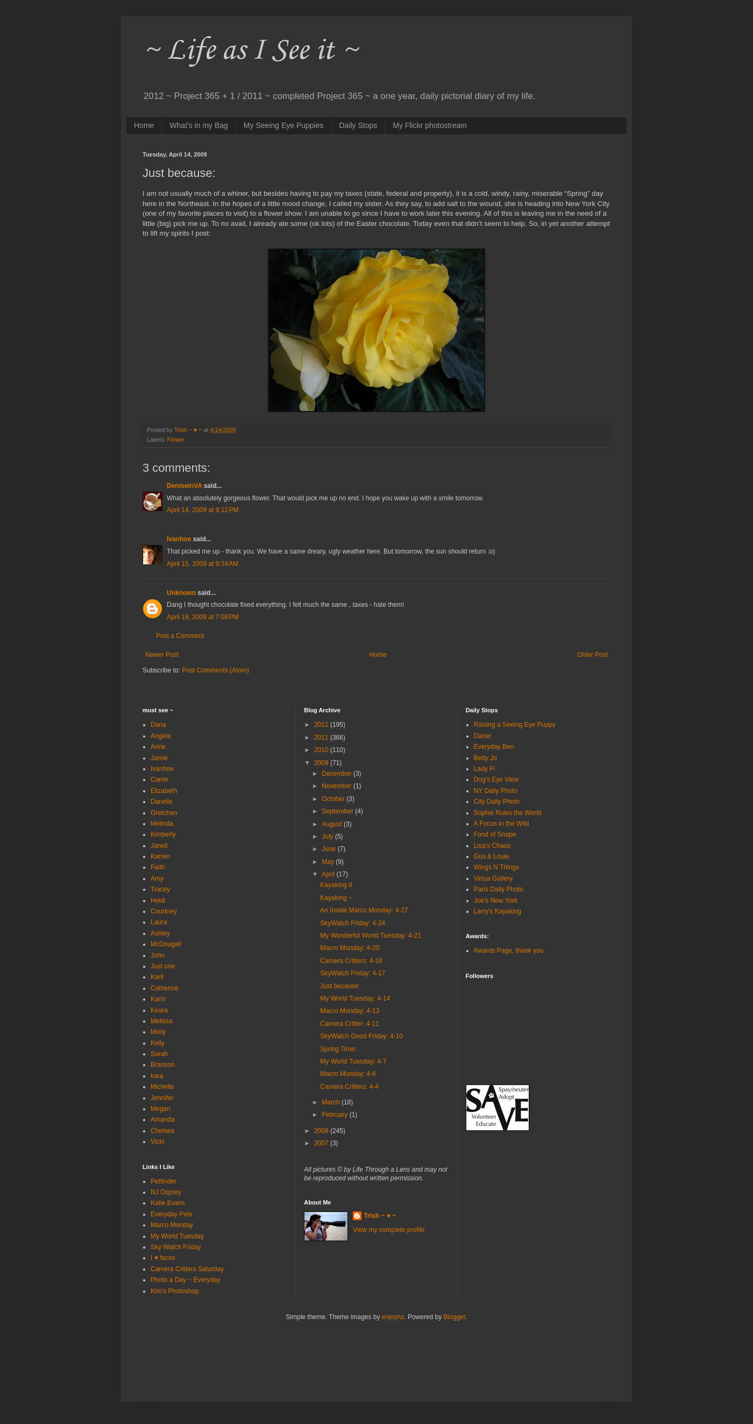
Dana (158, 724)
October (334, 799)
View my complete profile (388, 1230)
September (338, 811)
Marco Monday (172, 1225)
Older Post (592, 654)
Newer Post (162, 654)
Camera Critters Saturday (187, 1269)
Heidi (158, 900)
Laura (159, 922)
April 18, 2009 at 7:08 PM (203, 617)
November (337, 786)
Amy (157, 878)
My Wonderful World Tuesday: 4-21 (370, 935)
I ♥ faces (163, 1258)
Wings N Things (496, 867)
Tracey (160, 889)
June (329, 849)
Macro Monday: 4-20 (349, 948)
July (328, 836)
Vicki (157, 1141)
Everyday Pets (171, 1214)
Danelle (162, 801)
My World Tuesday (177, 1236)
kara (157, 1076)
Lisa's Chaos (492, 845)
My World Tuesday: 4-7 (353, 1061)
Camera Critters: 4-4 (349, 1086)
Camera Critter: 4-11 (349, 1024)
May (329, 862)
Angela (161, 736)
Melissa (162, 1021)
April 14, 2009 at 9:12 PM (203, 510)
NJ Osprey (166, 1192)
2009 (322, 763)
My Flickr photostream (430, 125)
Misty (158, 1032)
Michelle (162, 1086)
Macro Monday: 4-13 (349, 1011)
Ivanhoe (179, 539)
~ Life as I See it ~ (250, 50)
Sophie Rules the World (508, 813)
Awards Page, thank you (509, 950)
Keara (159, 1010)
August (333, 824)
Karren (160, 856)
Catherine (165, 988)
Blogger (455, 1317)
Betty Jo (485, 758)
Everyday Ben (494, 746)
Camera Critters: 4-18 (351, 961)
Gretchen (164, 813)
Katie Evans (168, 1203)
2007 (322, 1143)
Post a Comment (180, 636)
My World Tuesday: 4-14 (355, 998)
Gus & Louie (491, 856)
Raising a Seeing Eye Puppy (515, 724)
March (332, 1102)
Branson (163, 1064)
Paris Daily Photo (498, 889)
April (329, 874)
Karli (157, 977)
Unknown (181, 593)
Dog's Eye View (496, 779)
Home (144, 125)
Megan (161, 1109)
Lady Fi (484, 769)
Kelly (158, 1043)
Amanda (163, 1119)
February (335, 1114)
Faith (158, 867)
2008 (322, 1131)
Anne (158, 746)
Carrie (159, 779)
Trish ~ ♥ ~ (380, 1216)
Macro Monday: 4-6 (347, 1074)
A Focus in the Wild (501, 823)
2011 (322, 737)
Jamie (159, 758)
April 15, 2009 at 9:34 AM (202, 564)
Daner (483, 736)
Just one (163, 966)
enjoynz (393, 1317)
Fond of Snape (495, 834)
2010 (322, 750)
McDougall (166, 944)
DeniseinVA (184, 486)
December (337, 773)
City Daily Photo (497, 801)
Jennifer (162, 1098)
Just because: (340, 986)
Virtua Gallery (493, 878)
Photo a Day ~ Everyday (186, 1280)
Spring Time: (338, 1049)
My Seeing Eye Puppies (284, 125)
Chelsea (162, 1131)
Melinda (162, 823)
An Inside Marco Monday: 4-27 (364, 910)
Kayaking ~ (336, 898)
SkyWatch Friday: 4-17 (352, 973)
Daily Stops (358, 125)
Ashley (160, 933)
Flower (175, 439)
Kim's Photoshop (175, 1291)
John (158, 955)
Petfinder (163, 1181)
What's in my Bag (198, 125)
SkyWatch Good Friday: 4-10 (361, 1036)
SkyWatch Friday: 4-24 (352, 923)
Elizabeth (164, 791)
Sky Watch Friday (176, 1247)
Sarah (159, 1054)
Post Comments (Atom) (215, 670)
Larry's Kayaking (497, 911)
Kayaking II (336, 885)
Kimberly (163, 834)
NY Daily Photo (495, 791)
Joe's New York (496, 900)
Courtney (164, 911)
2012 (322, 724)
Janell (159, 845)
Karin (158, 999)
